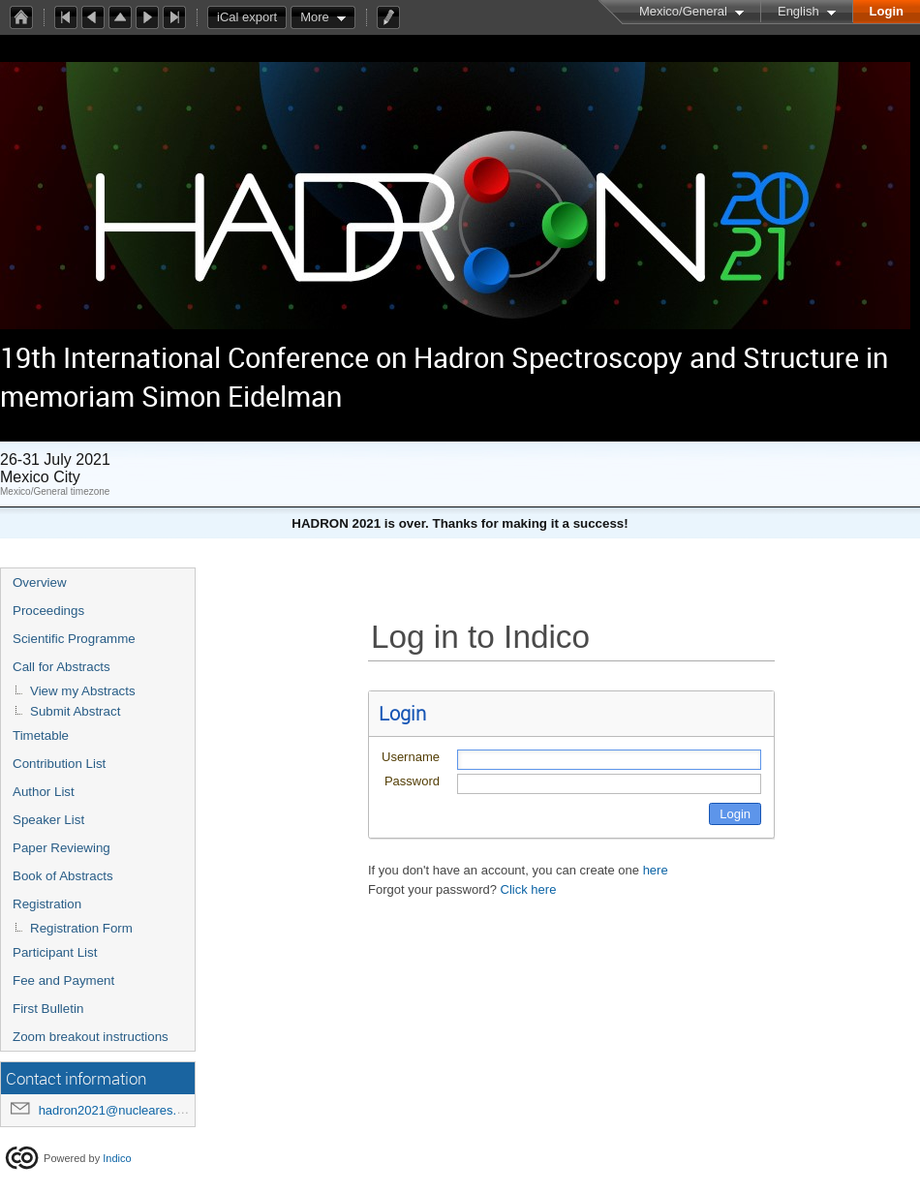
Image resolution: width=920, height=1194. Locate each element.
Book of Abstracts (63, 876)
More (314, 17)
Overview (40, 582)
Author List (44, 791)
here (655, 870)
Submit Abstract (75, 711)
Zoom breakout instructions (91, 1036)
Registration (47, 904)
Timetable (41, 735)
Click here (529, 889)
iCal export (252, 17)
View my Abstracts (83, 691)
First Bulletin (48, 1008)
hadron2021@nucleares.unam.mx (134, 1110)
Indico (117, 1158)
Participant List (55, 952)
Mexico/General (683, 11)
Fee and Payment (63, 980)
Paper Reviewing (61, 848)
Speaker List (48, 819)
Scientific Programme (74, 638)
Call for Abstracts (61, 666)
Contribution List (59, 763)
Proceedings (48, 610)
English (798, 11)
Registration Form (81, 928)
